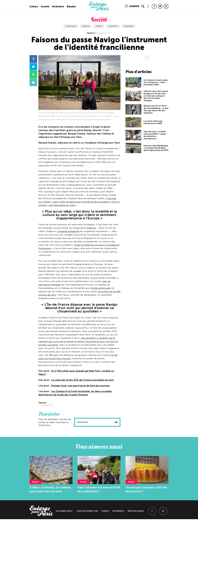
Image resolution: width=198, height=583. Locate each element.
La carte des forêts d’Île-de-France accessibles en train (82, 380)
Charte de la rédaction (87, 511)
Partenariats (118, 511)
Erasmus (91, 228)
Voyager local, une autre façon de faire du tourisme (80, 385)
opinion (99, 26)
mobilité (85, 26)
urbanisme (128, 26)
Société (45, 6)
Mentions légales (136, 511)
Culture (34, 6)
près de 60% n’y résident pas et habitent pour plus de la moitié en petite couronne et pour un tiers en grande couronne (78, 341)
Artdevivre (58, 6)
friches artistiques (100, 288)
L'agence (105, 511)
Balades (71, 6)
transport (113, 26)
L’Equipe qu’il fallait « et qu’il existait (79, 202)
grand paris (71, 26)
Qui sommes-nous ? (64, 511)
